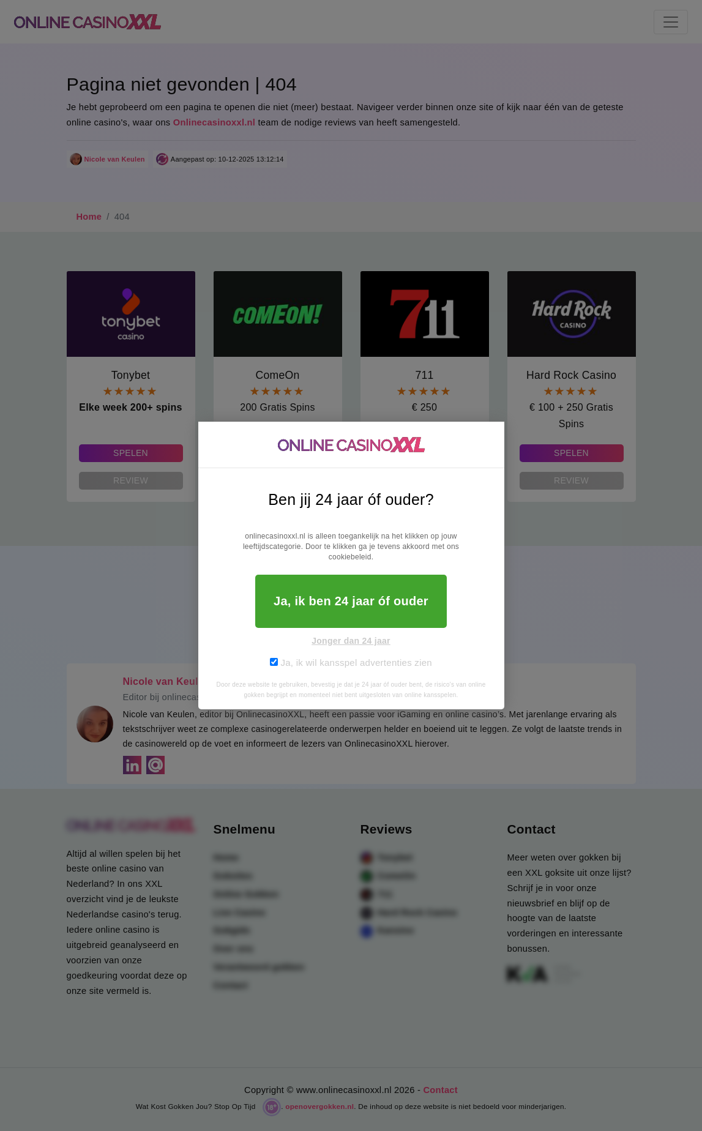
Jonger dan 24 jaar (351, 641)
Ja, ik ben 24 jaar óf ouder (351, 601)
